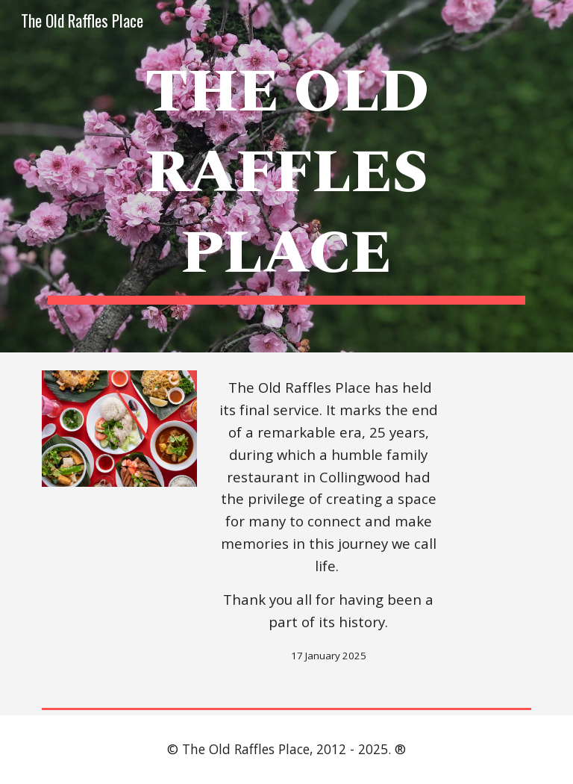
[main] (286, 176)
